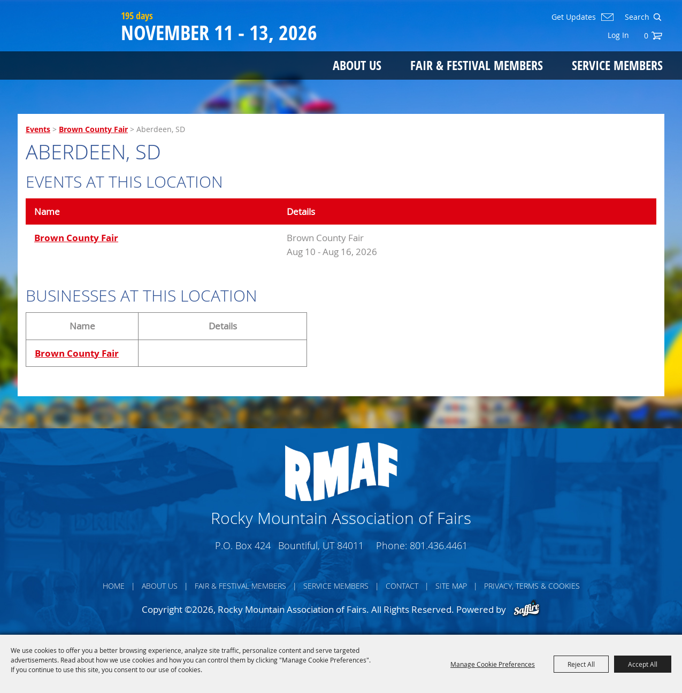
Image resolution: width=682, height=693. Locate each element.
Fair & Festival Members (476, 65)
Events (38, 129)
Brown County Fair (93, 129)
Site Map (451, 586)
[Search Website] (636, 17)
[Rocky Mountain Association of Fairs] (67, 49)
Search (657, 17)
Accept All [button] (642, 664)
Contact (402, 586)
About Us (357, 65)
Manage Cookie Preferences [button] (492, 664)
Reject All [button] (581, 664)
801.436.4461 (439, 545)
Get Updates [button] (573, 17)
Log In (618, 35)
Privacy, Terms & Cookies (532, 586)
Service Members (617, 65)
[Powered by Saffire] (526, 609)
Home (114, 586)
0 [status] (646, 35)
